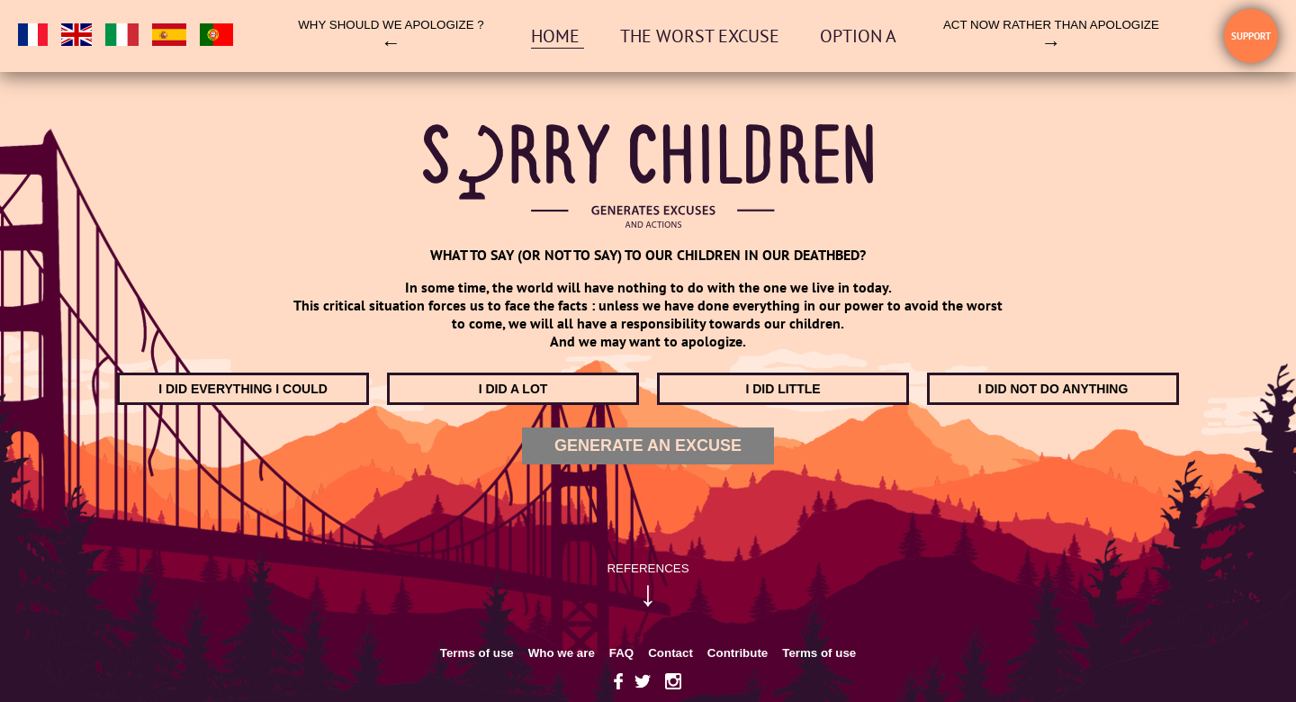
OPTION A (858, 36)
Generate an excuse (648, 445)
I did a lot (513, 389)
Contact (670, 653)
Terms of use (477, 653)
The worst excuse (702, 36)
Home (557, 36)
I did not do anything (1053, 389)
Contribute (737, 653)
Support (1251, 36)
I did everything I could (243, 389)
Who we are (561, 653)
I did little (782, 389)
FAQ (621, 653)
